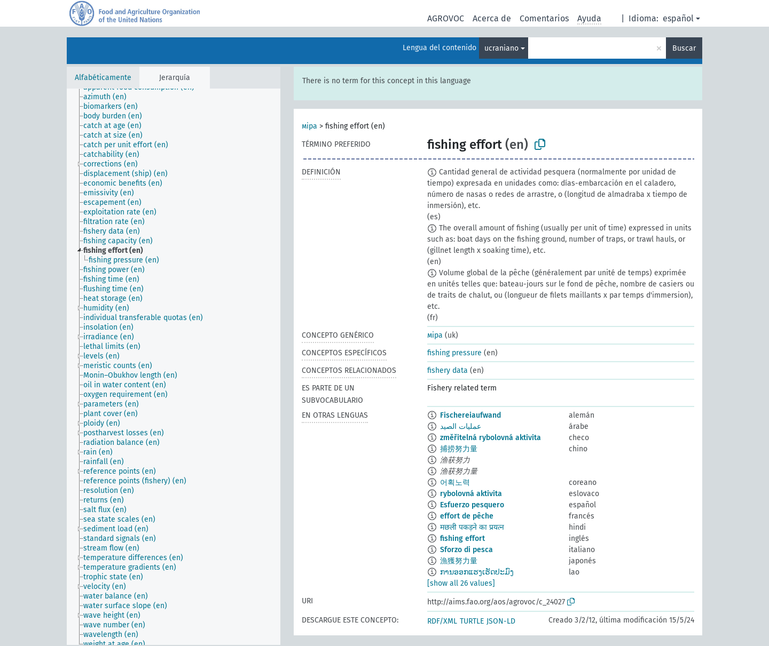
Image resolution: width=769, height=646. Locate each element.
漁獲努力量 (458, 560)
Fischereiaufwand (470, 415)
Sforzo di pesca (466, 549)
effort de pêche (466, 516)
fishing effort (462, 538)
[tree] (173, 367)
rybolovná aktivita (471, 493)
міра (309, 126)
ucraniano (501, 48)
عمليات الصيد (460, 426)
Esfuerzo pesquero (472, 504)
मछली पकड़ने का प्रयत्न (472, 527)
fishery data (447, 370)
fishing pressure (454, 352)
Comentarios (544, 18)
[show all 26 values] (461, 583)
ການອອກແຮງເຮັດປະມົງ (477, 572)
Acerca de (492, 18)
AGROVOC (445, 18)
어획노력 (455, 482)
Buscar (684, 48)
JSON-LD (500, 621)
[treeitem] (109, 97)
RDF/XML (442, 621)
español (678, 18)
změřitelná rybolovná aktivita (490, 437)
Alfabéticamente (103, 77)
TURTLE (472, 621)
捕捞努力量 (458, 448)
